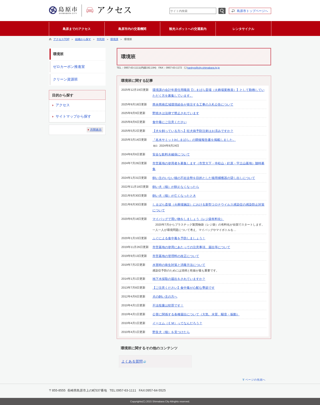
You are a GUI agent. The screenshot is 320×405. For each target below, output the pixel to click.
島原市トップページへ (252, 11)
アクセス (63, 105)
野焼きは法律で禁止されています (175, 113)
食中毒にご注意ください (169, 122)
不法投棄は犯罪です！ (168, 305)
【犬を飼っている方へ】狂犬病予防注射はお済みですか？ (192, 131)
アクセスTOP (61, 39)
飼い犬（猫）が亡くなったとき (174, 195)
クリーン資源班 (65, 79)
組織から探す (83, 39)
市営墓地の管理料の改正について (175, 256)
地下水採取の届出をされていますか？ (178, 279)
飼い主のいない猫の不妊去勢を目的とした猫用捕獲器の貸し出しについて (203, 178)
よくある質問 (132, 361)
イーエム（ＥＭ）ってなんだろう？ (177, 323)
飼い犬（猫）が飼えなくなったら (175, 187)
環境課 (114, 39)
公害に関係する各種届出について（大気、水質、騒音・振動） (196, 314)
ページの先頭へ (255, 379)
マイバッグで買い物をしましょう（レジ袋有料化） (188, 219)
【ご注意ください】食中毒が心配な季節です (183, 287)
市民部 (101, 39)
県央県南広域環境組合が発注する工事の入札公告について (192, 104)
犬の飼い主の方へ (164, 296)
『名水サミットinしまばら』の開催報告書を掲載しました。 (194, 140)
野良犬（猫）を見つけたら (171, 332)
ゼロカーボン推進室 (69, 67)
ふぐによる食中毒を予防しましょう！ (178, 238)
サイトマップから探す (73, 116)
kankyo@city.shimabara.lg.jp (203, 67)
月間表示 (96, 129)
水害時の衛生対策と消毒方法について (178, 265)
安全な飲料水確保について (171, 154)
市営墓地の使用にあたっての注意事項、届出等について (191, 247)
